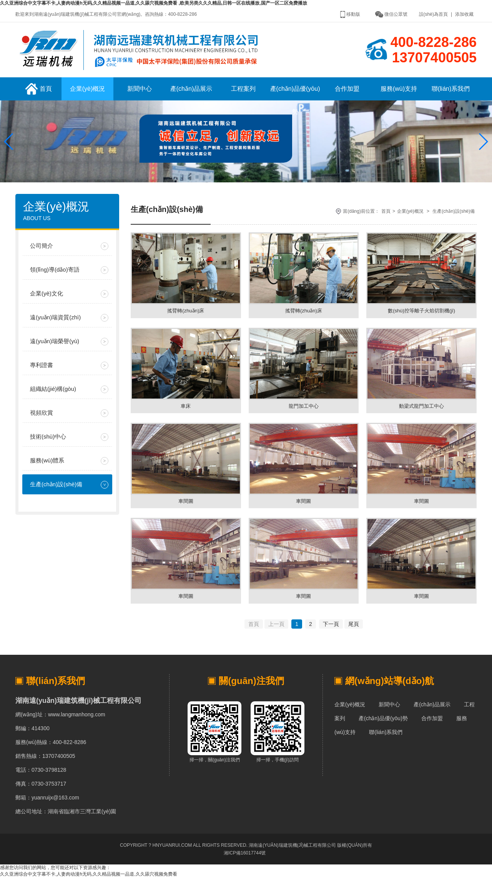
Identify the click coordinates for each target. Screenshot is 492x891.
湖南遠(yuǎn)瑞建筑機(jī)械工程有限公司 (292, 858)
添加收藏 (464, 14)
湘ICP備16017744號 (245, 866)
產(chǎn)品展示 (191, 95)
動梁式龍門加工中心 (421, 415)
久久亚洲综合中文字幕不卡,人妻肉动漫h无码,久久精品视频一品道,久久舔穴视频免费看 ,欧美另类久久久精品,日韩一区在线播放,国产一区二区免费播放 (153, 3)
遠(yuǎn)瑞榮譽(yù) (54, 347)
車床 (185, 415)
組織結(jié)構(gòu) (53, 395)
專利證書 (41, 371)
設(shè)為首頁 (433, 14)
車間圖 (186, 512)
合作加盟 (347, 95)
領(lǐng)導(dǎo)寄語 (55, 276)
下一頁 (331, 637)
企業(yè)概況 (87, 95)
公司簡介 (41, 252)
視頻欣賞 (41, 419)
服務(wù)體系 (47, 467)
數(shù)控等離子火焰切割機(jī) (422, 318)
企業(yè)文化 (46, 300)
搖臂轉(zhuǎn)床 (186, 318)
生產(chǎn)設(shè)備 (56, 490)
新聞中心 (139, 95)
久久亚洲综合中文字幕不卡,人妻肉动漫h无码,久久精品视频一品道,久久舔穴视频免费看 (88, 887)
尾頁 (353, 637)
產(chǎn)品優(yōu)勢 (295, 99)
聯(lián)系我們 (451, 95)
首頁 (38, 95)
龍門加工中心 (304, 415)
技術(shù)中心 (48, 443)
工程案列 (243, 95)
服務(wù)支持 (399, 95)
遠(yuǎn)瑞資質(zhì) (55, 323)
